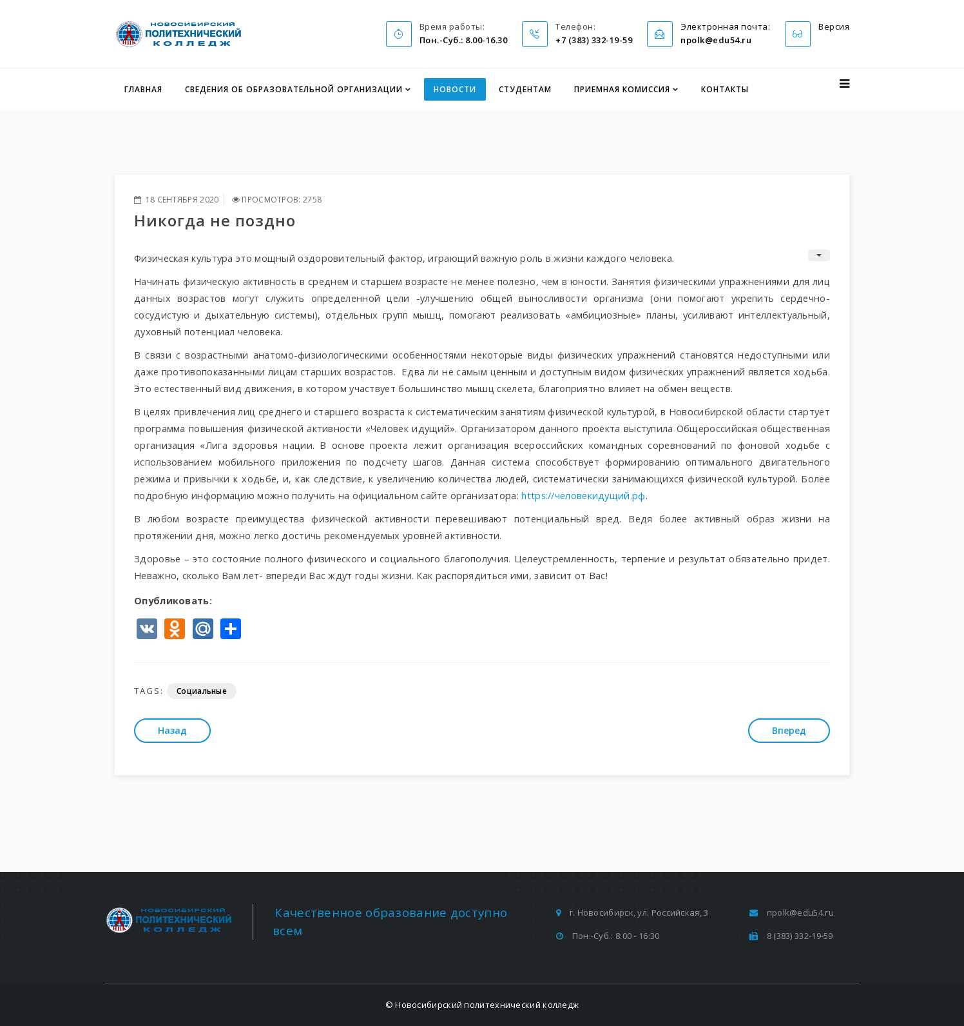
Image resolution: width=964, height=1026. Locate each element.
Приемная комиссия (622, 89)
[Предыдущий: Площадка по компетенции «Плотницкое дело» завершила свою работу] (172, 730)
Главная (143, 89)
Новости (455, 89)
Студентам (525, 89)
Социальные (202, 691)
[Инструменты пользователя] (819, 255)
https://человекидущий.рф (583, 495)
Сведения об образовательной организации (294, 89)
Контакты (725, 89)
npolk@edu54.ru (800, 912)
